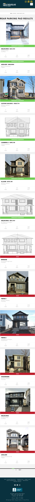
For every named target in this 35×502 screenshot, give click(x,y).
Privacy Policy (17, 481)
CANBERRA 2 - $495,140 (8, 142)
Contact (19, 480)
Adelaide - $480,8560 (7, 64)
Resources (25, 480)
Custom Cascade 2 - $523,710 (10, 103)
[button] (31, 4)
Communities (20, 479)
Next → (20, 470)
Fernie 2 (3, 338)
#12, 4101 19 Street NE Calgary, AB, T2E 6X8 (17, 495)
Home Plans (28, 479)
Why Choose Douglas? (10, 479)
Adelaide (4, 455)
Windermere (5, 377)
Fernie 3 (3, 299)
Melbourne (5, 416)
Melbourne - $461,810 (8, 49)
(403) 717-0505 (19, 498)
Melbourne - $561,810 (8, 221)
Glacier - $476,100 (6, 182)
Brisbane (4, 260)
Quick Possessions (11, 480)
